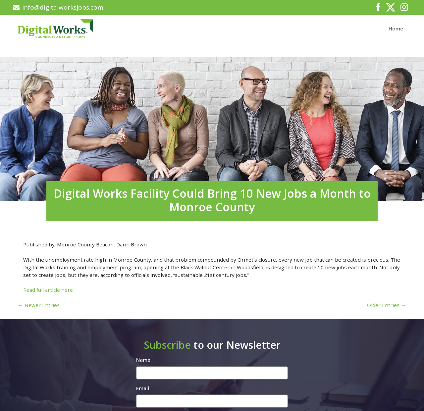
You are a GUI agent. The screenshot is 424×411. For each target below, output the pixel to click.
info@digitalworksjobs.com (58, 7)
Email (142, 388)
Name (143, 359)
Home (396, 28)
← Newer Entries (39, 305)
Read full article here (48, 289)
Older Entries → (386, 305)
